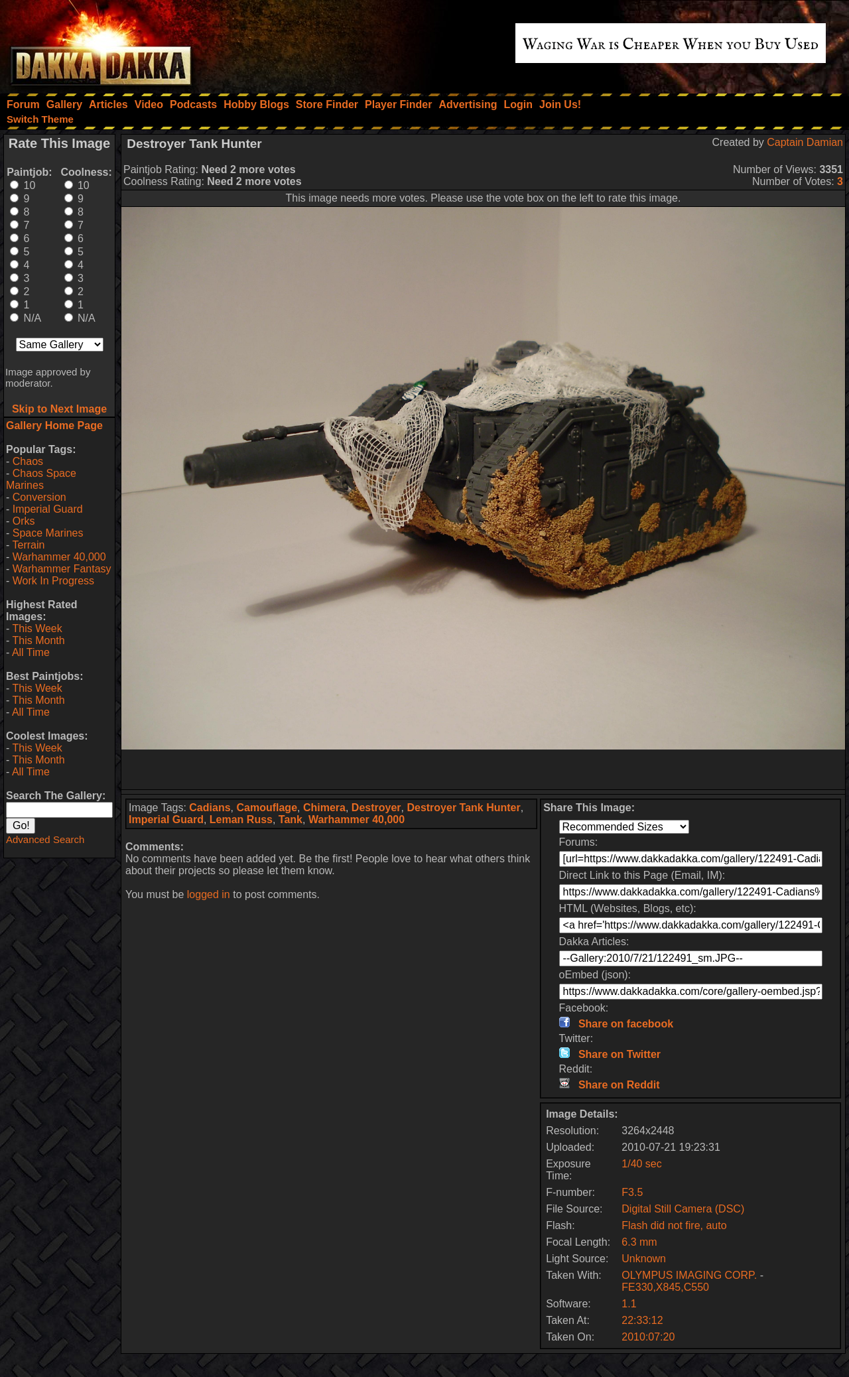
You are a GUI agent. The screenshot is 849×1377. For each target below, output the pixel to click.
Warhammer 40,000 (59, 556)
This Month (38, 640)
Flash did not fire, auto (673, 1225)
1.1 (628, 1303)
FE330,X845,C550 (665, 1287)
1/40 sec (641, 1163)
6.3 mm (639, 1242)
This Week (37, 628)
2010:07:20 (648, 1337)
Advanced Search (45, 839)
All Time (31, 652)
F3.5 (632, 1192)
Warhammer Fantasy (62, 568)
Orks (24, 521)
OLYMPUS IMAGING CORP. (690, 1275)
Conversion (39, 497)
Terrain (28, 545)
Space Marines (48, 533)
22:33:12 (642, 1320)
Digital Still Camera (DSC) (682, 1208)
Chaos (28, 461)
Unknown (643, 1258)
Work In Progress (53, 580)
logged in (208, 894)
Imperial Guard (48, 509)
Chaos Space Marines (41, 479)
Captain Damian (805, 142)
